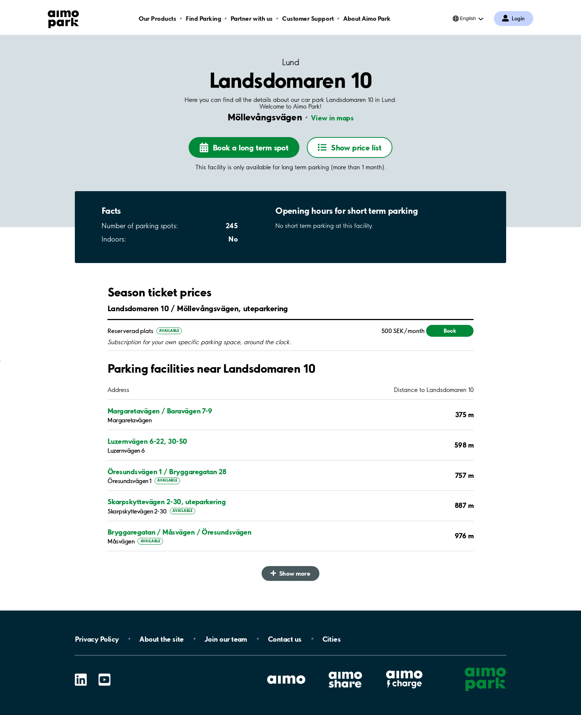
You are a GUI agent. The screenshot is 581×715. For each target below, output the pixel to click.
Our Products (157, 18)
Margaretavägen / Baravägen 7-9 (159, 410)
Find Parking (203, 18)
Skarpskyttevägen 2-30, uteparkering (166, 501)
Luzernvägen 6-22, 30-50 (147, 441)
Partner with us (251, 18)
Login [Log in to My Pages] (518, 18)
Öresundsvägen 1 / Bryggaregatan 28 (166, 471)
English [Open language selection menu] (468, 18)
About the (161, 638)
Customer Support (307, 18)
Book (450, 330)
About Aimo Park (367, 18)
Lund (290, 62)
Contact (285, 638)
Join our (226, 638)
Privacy (97, 638)
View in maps (332, 117)
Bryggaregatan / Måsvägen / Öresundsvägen (179, 532)
